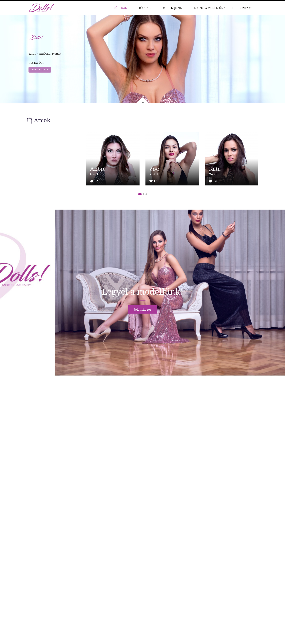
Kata (215, 169)
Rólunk (145, 7)
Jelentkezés (142, 309)
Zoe (154, 169)
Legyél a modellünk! (210, 7)
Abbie (98, 169)
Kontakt (245, 7)
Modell (94, 174)
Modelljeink (172, 7)
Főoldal (120, 7)
